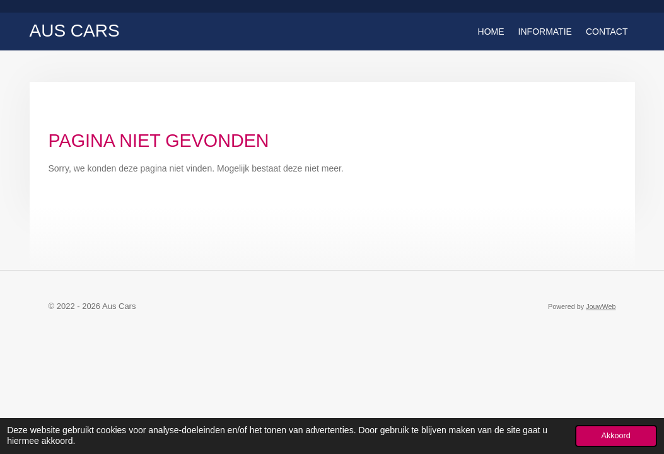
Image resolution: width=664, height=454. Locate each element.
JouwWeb (600, 306)
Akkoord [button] (616, 435)
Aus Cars (75, 30)
